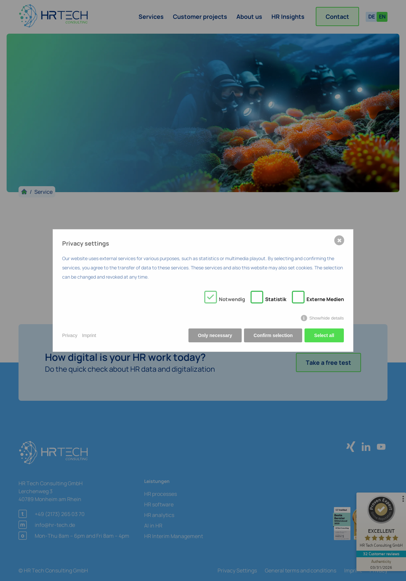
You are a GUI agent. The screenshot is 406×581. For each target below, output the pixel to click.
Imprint (89, 335)
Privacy (69, 335)
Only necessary (215, 335)
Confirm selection (273, 335)
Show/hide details (326, 318)
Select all (324, 335)
